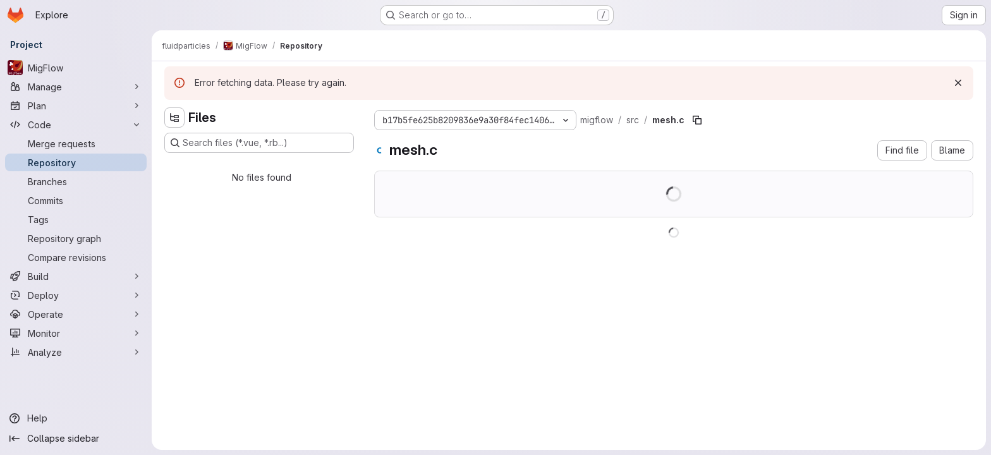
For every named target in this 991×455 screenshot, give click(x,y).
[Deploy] (76, 295)
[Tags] (76, 219)
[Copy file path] (697, 120)
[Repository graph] (76, 238)
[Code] (76, 124)
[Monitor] (76, 333)
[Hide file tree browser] (174, 117)
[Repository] (76, 162)
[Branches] (76, 181)
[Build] (76, 276)
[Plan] (76, 105)
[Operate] (76, 314)
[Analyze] (76, 352)
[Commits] (76, 200)
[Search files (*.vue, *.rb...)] (259, 143)
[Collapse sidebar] (76, 438)
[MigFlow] (76, 67)
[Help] (76, 418)
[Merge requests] (76, 143)
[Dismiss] (958, 82)
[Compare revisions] (76, 257)
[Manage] (76, 86)
